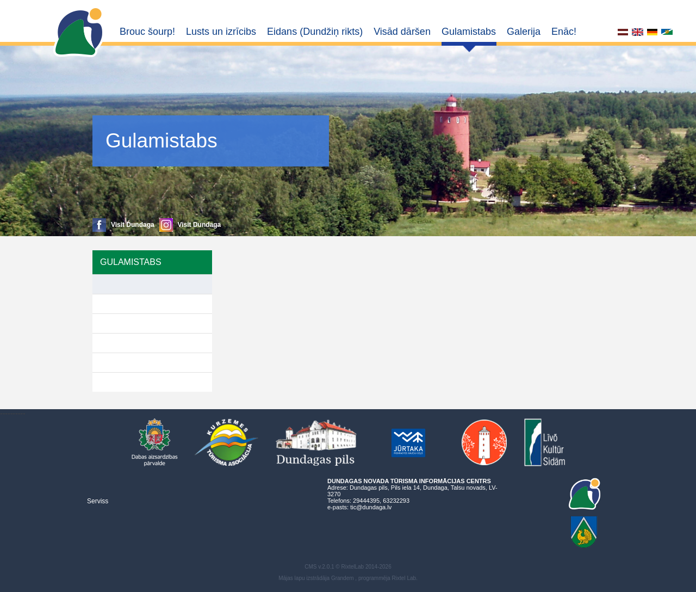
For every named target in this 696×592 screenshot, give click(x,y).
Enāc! (563, 31)
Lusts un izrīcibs (221, 31)
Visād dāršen (402, 31)
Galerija (523, 31)
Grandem (342, 578)
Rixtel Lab (404, 578)
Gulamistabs (469, 31)
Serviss (97, 501)
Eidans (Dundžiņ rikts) (315, 31)
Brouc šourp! (147, 31)
